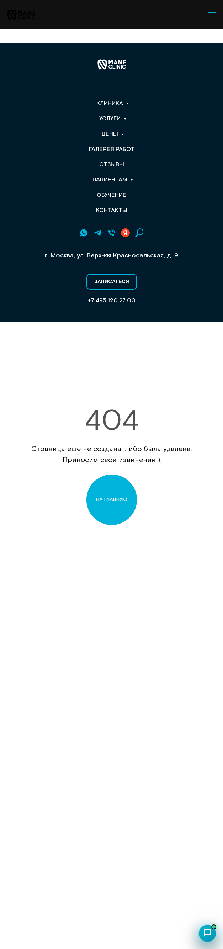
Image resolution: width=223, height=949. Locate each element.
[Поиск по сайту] (139, 232)
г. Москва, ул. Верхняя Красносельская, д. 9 (111, 255)
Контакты (111, 210)
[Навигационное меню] (212, 14)
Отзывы (111, 164)
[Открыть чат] (207, 933)
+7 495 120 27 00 (112, 300)
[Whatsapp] (83, 232)
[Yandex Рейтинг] (125, 232)
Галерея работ (111, 149)
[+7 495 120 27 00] (111, 232)
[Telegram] (97, 232)
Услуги (110, 119)
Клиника (110, 103)
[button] (111, 282)
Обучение (111, 195)
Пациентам (110, 180)
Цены (111, 134)
